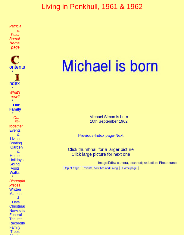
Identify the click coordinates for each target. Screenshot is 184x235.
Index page (104, 135)
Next (119, 135)
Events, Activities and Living (101, 168)
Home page (129, 168)
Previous (86, 135)
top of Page (72, 168)
